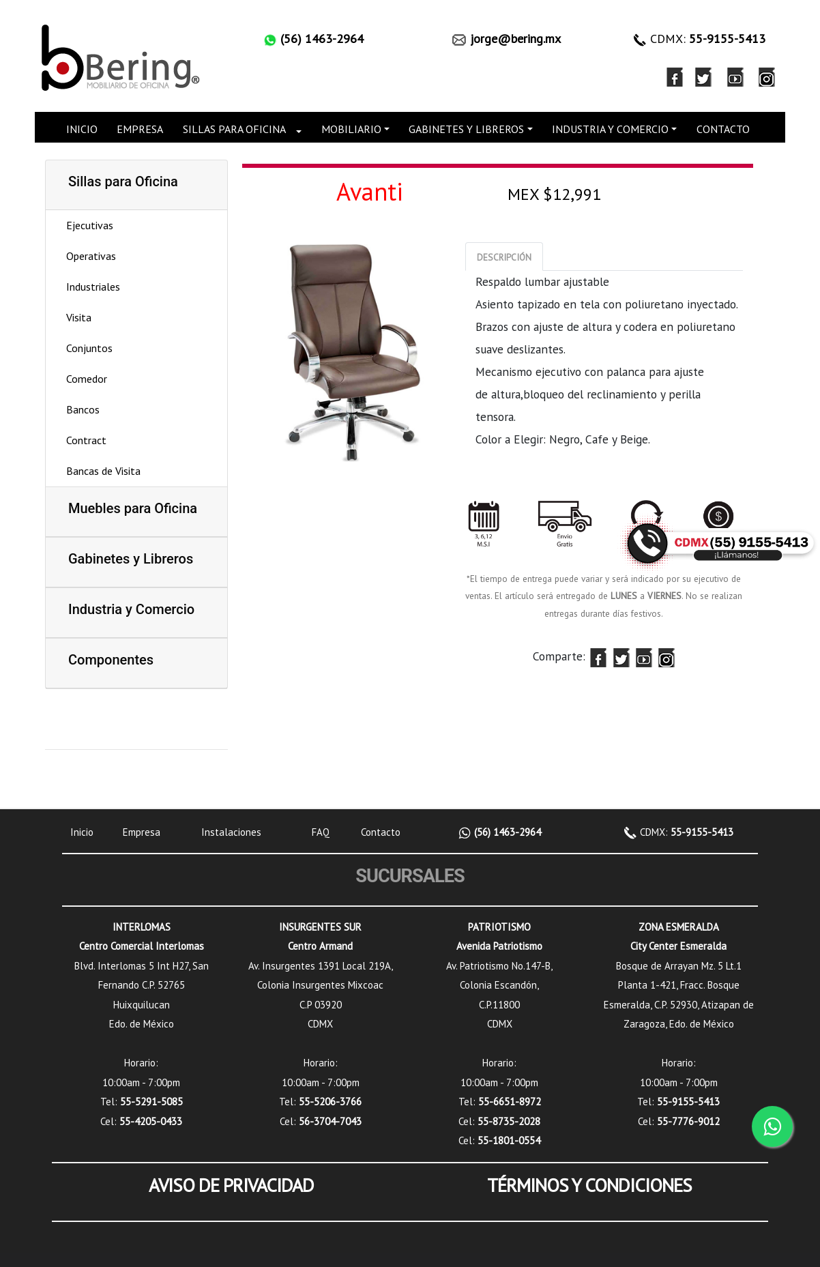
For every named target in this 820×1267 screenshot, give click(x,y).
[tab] (504, 256)
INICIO (82, 129)
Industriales (93, 286)
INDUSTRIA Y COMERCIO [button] (610, 129)
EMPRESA (140, 129)
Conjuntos (89, 348)
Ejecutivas (89, 225)
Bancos (83, 409)
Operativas (91, 256)
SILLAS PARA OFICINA (234, 129)
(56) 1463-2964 (506, 832)
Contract (86, 440)
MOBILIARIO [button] (351, 129)
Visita (78, 317)
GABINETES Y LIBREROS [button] (466, 129)
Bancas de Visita (103, 471)
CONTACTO (723, 129)
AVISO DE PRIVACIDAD (231, 1185)
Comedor (86, 378)
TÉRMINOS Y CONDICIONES (589, 1185)
